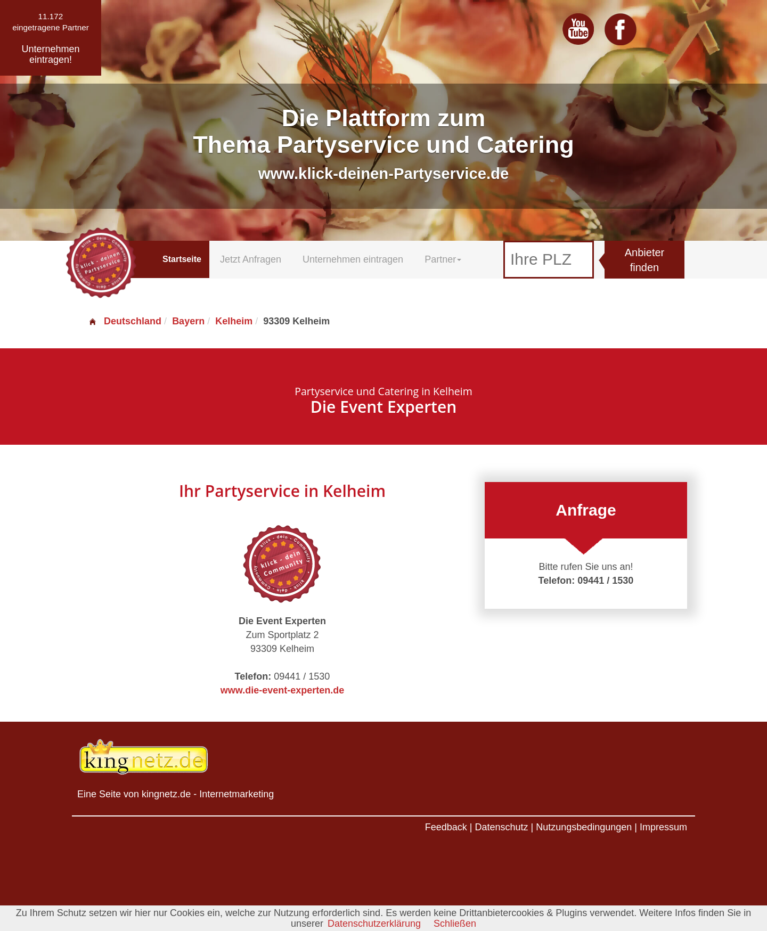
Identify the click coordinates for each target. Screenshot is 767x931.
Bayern (188, 321)
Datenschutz (501, 827)
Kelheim (233, 321)
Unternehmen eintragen (353, 259)
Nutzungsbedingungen (584, 827)
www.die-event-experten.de (282, 690)
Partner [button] (443, 259)
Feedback (446, 827)
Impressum (663, 827)
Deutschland (124, 321)
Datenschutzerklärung (374, 923)
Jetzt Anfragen (250, 259)
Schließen (455, 923)
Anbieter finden (645, 260)
